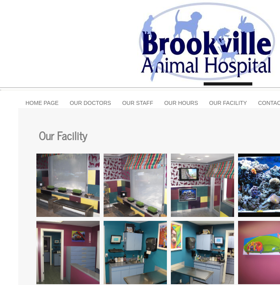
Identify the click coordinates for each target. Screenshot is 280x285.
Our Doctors (90, 103)
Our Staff (137, 103)
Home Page (42, 103)
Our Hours (181, 103)
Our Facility (228, 103)
